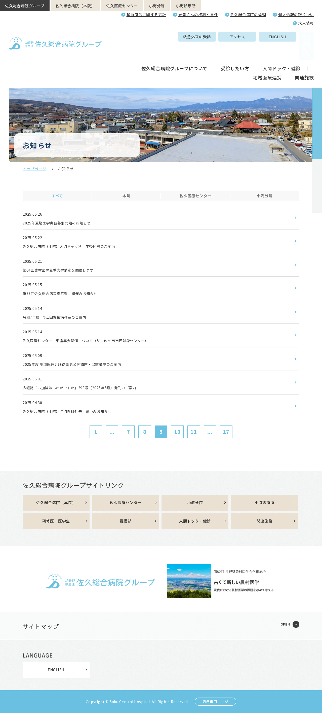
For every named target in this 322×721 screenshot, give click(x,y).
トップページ (35, 168)
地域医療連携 (267, 59)
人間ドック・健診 (282, 50)
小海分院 (157, 5)
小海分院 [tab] (265, 195)
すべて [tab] (57, 195)
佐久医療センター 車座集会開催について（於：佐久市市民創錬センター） (94, 345)
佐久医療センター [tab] (196, 195)
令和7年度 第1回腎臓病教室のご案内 (59, 320)
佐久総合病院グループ (25, 5)
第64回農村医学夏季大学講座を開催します (63, 272)
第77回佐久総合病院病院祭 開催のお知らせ (65, 296)
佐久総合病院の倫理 (248, 14)
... (112, 438)
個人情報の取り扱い (296, 14)
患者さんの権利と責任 (198, 14)
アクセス (199, 36)
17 (226, 438)
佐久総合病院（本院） (75, 5)
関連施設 (304, 59)
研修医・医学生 (56, 528)
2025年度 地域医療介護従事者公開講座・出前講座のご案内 (79, 369)
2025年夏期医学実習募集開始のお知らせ (61, 223)
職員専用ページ (215, 709)
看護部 (125, 528)
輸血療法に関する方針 (146, 14)
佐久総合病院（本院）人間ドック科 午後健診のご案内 (75, 247)
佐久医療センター (122, 5)
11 (193, 438)
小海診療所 (186, 5)
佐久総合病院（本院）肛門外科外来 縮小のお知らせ (73, 418)
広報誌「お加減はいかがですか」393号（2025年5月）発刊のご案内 (87, 393)
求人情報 (306, 23)
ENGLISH (240, 36)
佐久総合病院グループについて (174, 50)
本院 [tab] (127, 195)
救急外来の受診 (159, 36)
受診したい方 (235, 50)
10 (177, 438)
